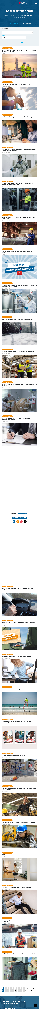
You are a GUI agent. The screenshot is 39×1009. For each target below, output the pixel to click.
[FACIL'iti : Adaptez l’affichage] (23, 3)
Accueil (9, 23)
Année (3, 35)
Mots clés (4, 30)
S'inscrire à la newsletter (19, 517)
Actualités (16, 23)
